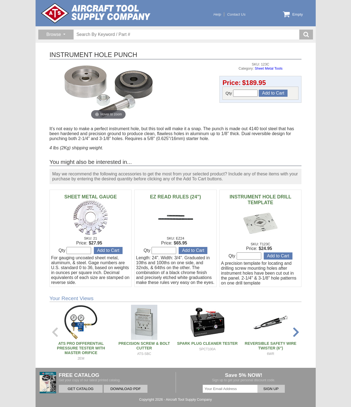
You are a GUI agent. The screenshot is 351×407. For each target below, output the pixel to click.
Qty (241, 93)
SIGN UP (271, 389)
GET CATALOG (80, 389)
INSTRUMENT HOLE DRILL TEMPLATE (260, 199)
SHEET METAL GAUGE (90, 197)
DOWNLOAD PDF (125, 389)
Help (217, 14)
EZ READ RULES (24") (175, 197)
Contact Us (236, 14)
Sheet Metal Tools (269, 68)
